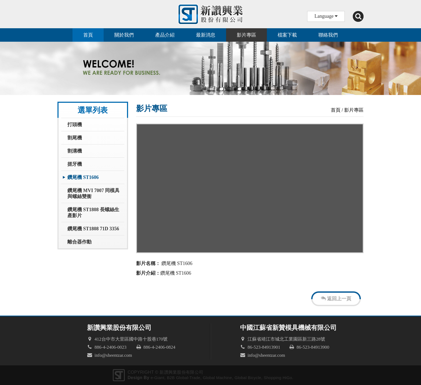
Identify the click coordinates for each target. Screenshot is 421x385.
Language (325, 16)
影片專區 (246, 35)
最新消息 (205, 35)
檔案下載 (287, 35)
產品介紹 (165, 35)
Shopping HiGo (278, 377)
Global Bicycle (247, 377)
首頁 (88, 35)
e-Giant (157, 377)
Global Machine (217, 377)
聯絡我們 (328, 35)
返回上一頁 (336, 298)
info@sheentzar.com (113, 355)
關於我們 (124, 35)
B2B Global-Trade (183, 377)
